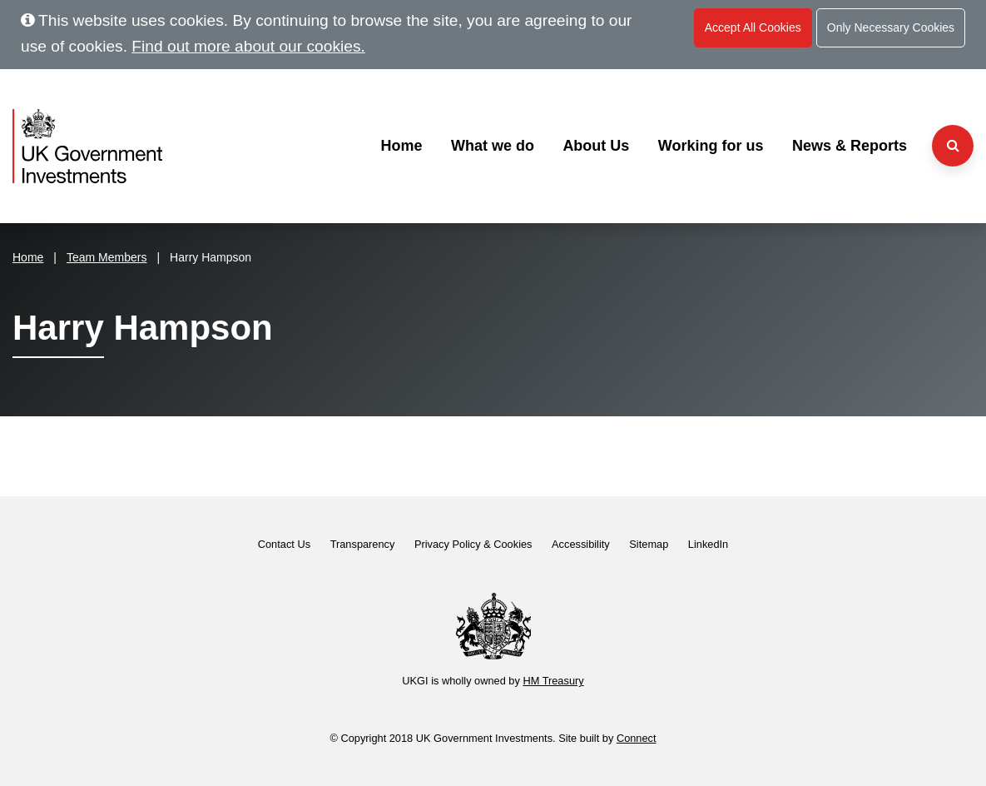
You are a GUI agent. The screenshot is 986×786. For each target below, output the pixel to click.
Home (401, 145)
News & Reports (849, 145)
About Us (595, 145)
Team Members (106, 257)
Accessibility (581, 544)
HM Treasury (553, 680)
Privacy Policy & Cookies (473, 544)
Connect (637, 738)
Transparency (362, 544)
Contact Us (284, 544)
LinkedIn (708, 544)
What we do (492, 145)
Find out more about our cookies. (248, 46)
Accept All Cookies (753, 27)
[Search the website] (953, 146)
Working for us (711, 145)
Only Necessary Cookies (890, 27)
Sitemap (648, 544)
